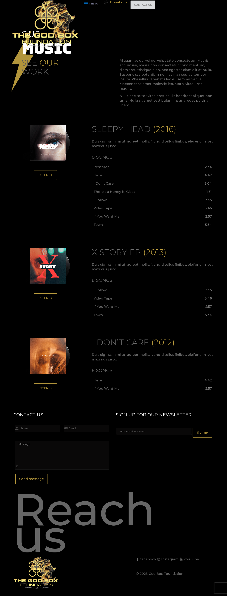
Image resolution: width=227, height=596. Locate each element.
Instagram (168, 559)
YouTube (189, 559)
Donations (118, 2)
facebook (146, 559)
